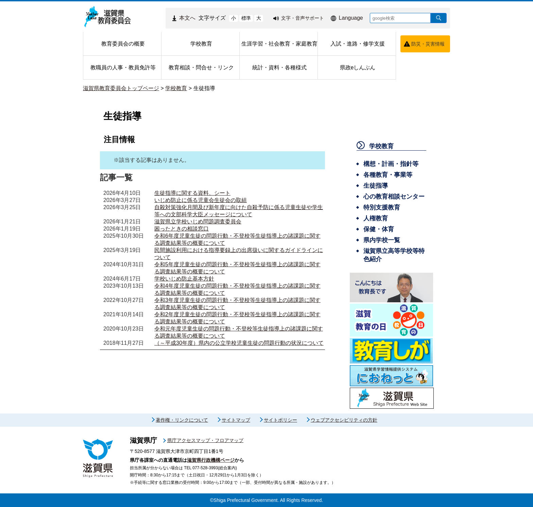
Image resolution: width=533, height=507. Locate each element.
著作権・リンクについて (182, 420)
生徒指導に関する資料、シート (192, 193)
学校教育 (176, 88)
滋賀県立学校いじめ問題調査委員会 (197, 221)
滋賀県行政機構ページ (211, 460)
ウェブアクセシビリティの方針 (344, 420)
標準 (246, 18)
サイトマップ (236, 420)
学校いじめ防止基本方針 (184, 279)
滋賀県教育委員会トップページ (121, 88)
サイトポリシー (280, 420)
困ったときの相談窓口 (181, 229)
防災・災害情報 (428, 44)
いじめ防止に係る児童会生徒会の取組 (200, 200)
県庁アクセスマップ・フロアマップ (205, 440)
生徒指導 (204, 88)
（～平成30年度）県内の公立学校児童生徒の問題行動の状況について (239, 343)
